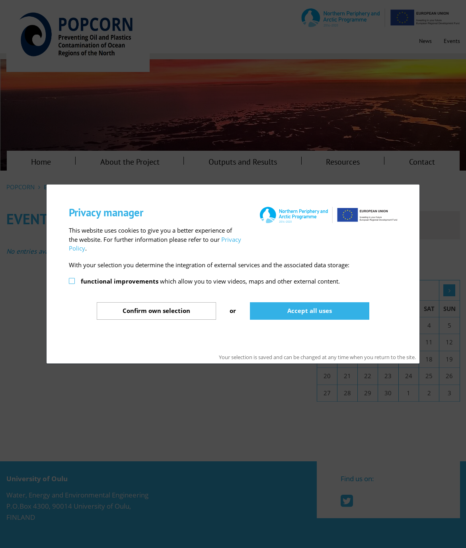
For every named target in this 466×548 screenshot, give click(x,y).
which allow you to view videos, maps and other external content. (210, 281)
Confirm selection (156, 311)
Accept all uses (309, 311)
